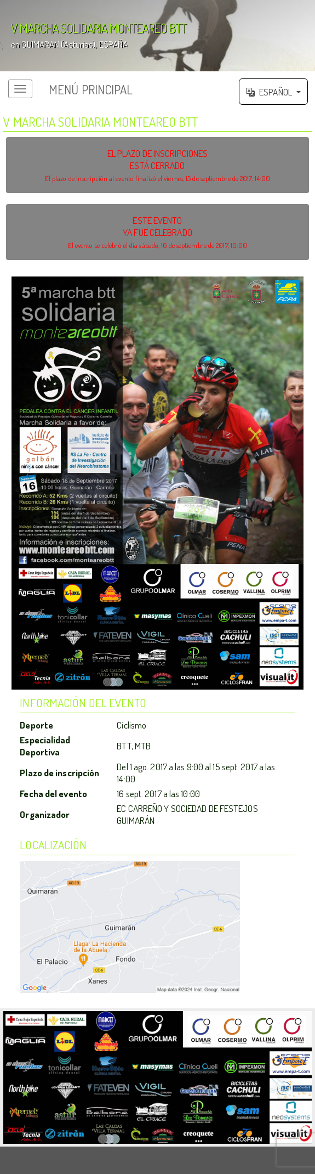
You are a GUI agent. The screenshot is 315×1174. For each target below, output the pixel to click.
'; (157, 35)
